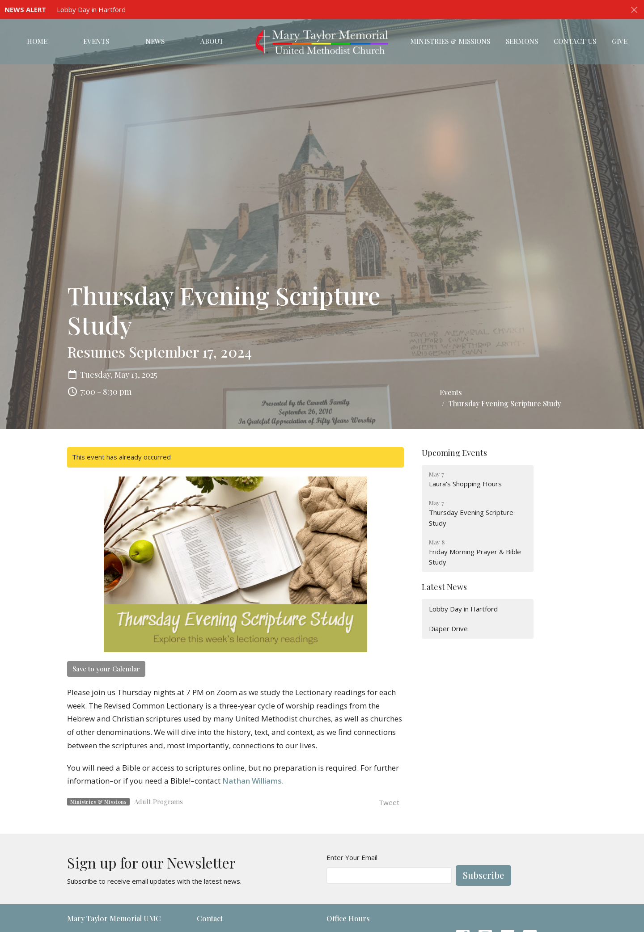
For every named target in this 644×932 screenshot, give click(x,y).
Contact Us (575, 41)
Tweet (389, 802)
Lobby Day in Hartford (91, 9)
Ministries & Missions (450, 41)
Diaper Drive (448, 628)
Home (37, 41)
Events (96, 41)
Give (619, 41)
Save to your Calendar (106, 668)
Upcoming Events (454, 452)
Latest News (444, 587)
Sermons (522, 41)
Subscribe (483, 875)
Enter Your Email (351, 857)
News (155, 41)
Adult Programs (158, 801)
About (212, 41)
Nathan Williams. (253, 781)
